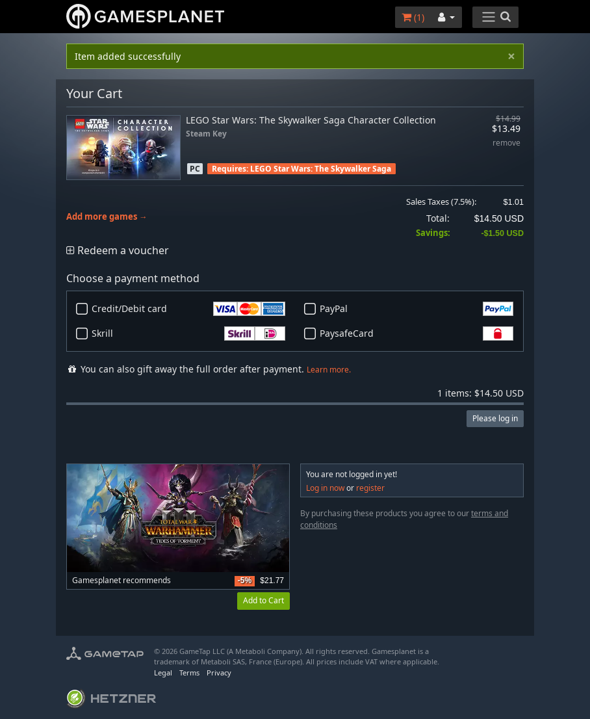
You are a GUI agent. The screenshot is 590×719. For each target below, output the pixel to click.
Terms (189, 672)
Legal (163, 672)
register (370, 488)
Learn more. (329, 369)
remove (506, 143)
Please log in (495, 418)
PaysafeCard (416, 333)
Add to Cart (263, 600)
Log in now (325, 488)
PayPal (416, 309)
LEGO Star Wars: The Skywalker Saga (320, 169)
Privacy (219, 672)
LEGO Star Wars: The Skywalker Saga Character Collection (311, 120)
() (413, 17)
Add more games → (107, 216)
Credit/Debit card (188, 309)
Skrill (188, 333)
